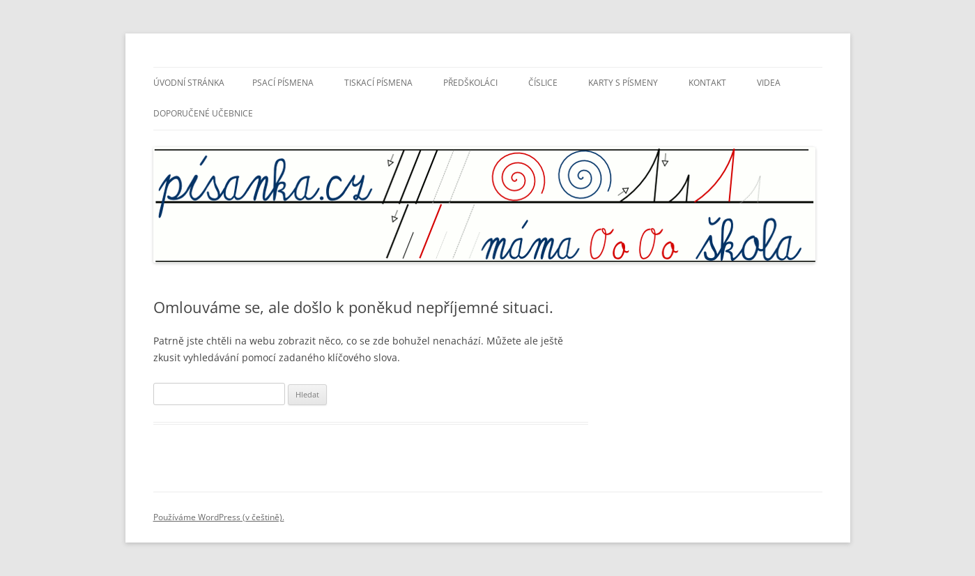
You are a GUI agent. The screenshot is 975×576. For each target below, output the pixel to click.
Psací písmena (283, 83)
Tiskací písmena (378, 83)
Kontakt (707, 83)
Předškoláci (470, 83)
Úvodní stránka (188, 83)
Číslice (543, 83)
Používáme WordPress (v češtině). (218, 517)
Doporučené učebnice (203, 113)
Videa (769, 83)
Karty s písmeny (623, 83)
